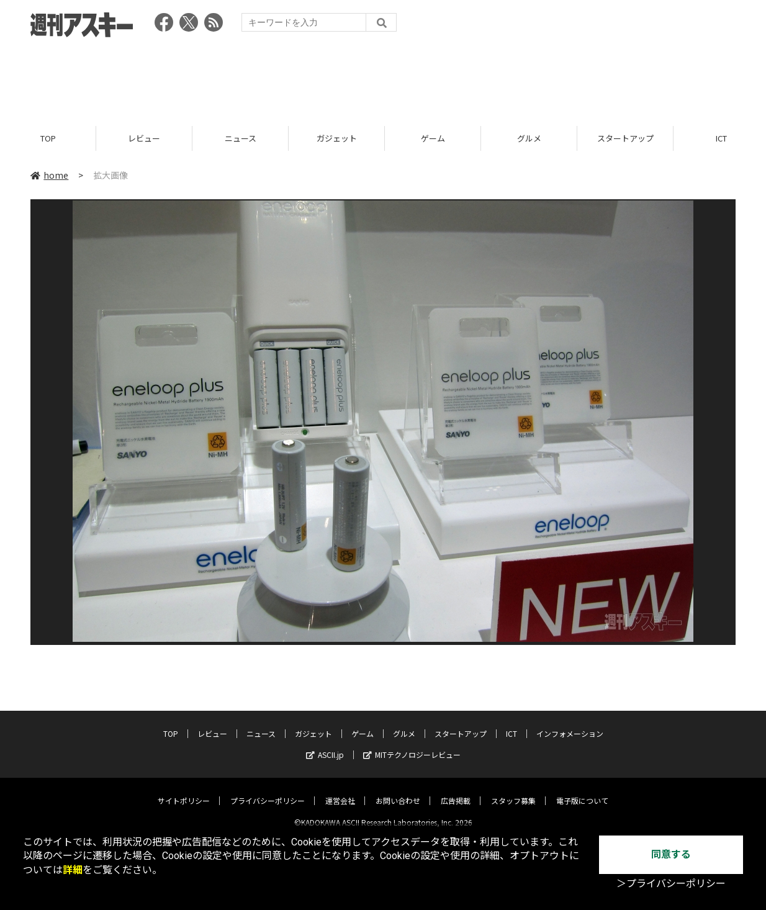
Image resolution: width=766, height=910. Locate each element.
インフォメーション (569, 723)
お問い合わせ (398, 790)
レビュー (144, 138)
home (49, 175)
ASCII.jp (325, 744)
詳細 (73, 870)
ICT (511, 723)
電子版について (582, 790)
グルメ (529, 138)
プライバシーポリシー (267, 790)
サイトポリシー (184, 790)
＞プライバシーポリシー (671, 884)
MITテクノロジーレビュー (412, 744)
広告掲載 (456, 790)
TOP (48, 138)
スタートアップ (625, 138)
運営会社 (340, 790)
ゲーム (433, 138)
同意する (671, 854)
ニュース (240, 138)
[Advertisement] (383, 78)
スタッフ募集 (513, 790)
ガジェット (337, 138)
